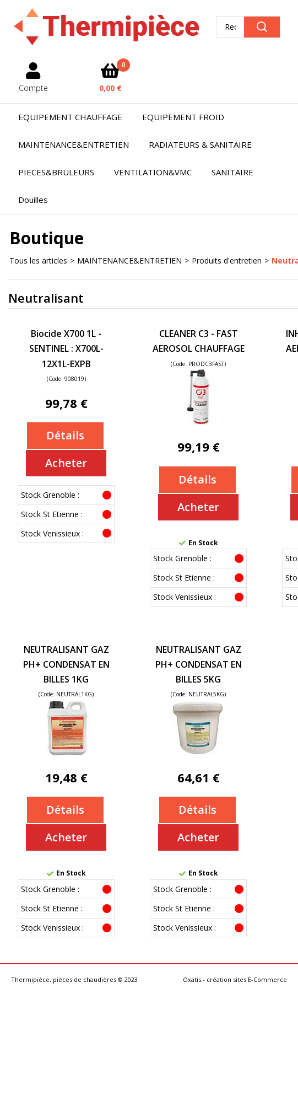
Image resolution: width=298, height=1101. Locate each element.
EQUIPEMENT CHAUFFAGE (70, 116)
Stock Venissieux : (52, 533)
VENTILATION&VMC (153, 172)
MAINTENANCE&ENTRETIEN (73, 144)
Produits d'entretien (227, 260)
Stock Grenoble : (50, 495)
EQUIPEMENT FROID (183, 116)
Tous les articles (38, 260)
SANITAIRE (232, 172)
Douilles (33, 199)
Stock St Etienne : (52, 514)
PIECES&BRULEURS (56, 172)
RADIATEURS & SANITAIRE (200, 144)
